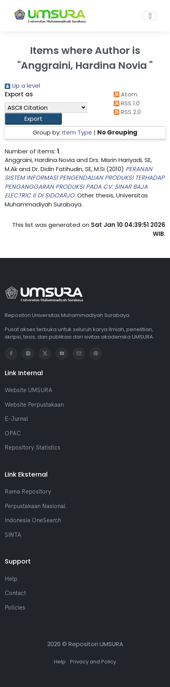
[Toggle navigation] (150, 15)
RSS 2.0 (126, 112)
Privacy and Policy (93, 661)
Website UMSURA (28, 390)
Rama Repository (28, 491)
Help (11, 578)
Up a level (22, 85)
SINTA (13, 534)
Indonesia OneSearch (33, 520)
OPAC (13, 433)
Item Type (77, 132)
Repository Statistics (32, 447)
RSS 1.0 (125, 103)
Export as (19, 94)
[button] (33, 119)
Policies (15, 607)
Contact (15, 593)
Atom (124, 94)
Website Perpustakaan (34, 404)
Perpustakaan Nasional (35, 506)
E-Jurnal (16, 418)
